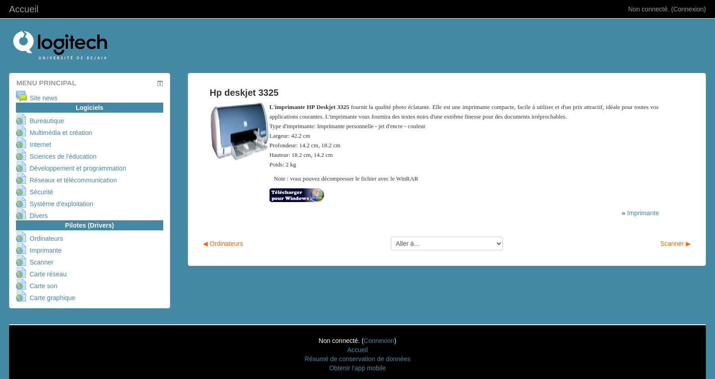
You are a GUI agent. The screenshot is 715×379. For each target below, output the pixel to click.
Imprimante (643, 213)
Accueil (23, 9)
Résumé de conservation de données (357, 359)
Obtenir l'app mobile (357, 368)
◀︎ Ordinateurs (223, 243)
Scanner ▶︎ (675, 243)
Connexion (688, 9)
